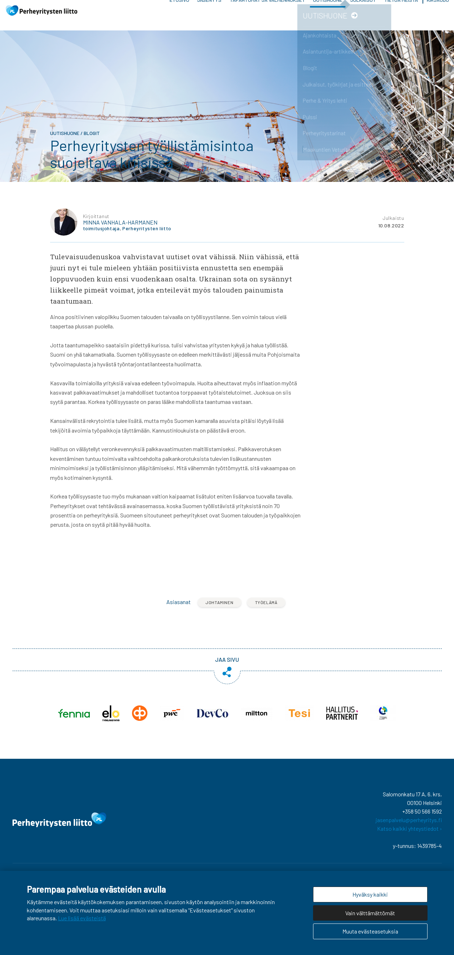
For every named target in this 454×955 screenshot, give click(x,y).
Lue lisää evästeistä (82, 918)
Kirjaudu (438, 11)
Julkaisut (363, 11)
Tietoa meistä (401, 11)
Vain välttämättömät (370, 913)
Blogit (92, 138)
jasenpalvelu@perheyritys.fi (409, 825)
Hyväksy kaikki (370, 894)
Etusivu (179, 11)
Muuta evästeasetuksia (370, 931)
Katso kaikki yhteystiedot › (409, 833)
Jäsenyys (209, 11)
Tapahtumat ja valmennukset (267, 11)
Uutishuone (327, 11)
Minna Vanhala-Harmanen (120, 228)
